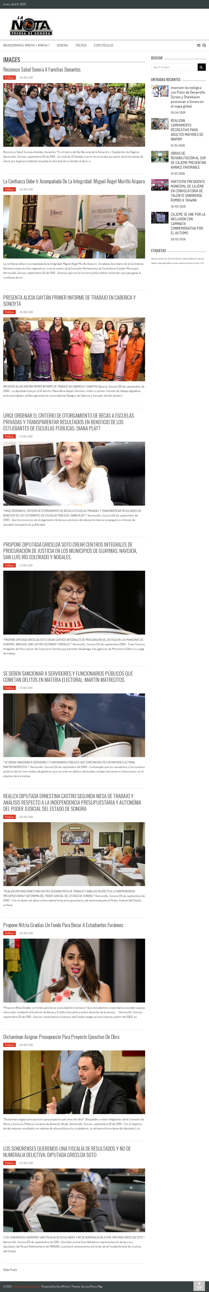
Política (81, 45)
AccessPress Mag (91, 1286)
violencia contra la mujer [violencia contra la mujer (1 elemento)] (189, 263)
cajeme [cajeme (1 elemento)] (154, 258)
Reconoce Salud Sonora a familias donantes (42, 69)
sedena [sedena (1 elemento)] (154, 263)
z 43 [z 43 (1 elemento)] (202, 263)
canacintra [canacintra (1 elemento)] (162, 258)
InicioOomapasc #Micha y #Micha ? (26, 45)
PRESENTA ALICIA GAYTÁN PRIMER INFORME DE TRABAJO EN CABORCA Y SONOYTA (69, 300)
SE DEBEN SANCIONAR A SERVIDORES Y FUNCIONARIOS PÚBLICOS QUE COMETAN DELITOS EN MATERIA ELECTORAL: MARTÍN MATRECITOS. (68, 676)
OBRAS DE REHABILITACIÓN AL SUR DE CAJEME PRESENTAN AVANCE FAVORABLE (188, 160)
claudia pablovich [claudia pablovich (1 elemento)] (189, 258)
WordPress (63, 1286)
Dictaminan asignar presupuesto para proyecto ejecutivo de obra (61, 1037)
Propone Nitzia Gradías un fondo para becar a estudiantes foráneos (63, 925)
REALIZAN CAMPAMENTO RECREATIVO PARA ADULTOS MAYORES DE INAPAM (187, 129)
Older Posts (10, 1270)
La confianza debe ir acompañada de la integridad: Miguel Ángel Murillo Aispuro (74, 181)
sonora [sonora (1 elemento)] (175, 263)
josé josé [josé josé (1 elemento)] (200, 258)
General (63, 45)
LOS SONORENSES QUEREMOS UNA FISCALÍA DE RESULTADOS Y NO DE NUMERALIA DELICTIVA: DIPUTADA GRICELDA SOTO (67, 1151)
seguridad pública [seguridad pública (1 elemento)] (165, 263)
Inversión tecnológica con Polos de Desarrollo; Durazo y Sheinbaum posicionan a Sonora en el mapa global (188, 96)
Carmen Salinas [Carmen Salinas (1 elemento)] (175, 258)
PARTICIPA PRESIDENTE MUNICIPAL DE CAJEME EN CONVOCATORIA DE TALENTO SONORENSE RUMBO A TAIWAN (188, 190)
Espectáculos (103, 45)
